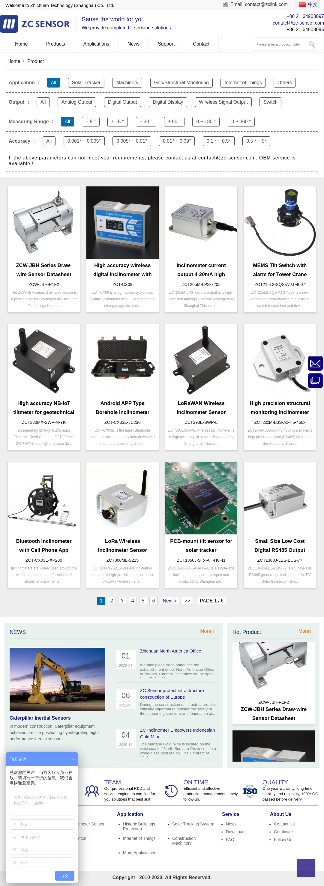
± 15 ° (117, 121)
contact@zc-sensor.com (298, 22)
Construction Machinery (184, 841)
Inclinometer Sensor (86, 824)
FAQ (230, 839)
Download (235, 831)
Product (35, 61)
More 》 (208, 631)
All (53, 82)
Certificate (283, 831)
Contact (201, 43)
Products (55, 43)
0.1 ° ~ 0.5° (219, 141)
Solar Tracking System (193, 824)
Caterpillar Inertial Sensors (40, 718)
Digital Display (168, 102)
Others (285, 82)
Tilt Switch (76, 838)
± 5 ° (91, 121)
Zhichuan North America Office (170, 650)
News (134, 43)
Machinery (127, 82)
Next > (170, 600)
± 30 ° (146, 121)
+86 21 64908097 (305, 16)
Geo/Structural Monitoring (181, 82)
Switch (270, 102)
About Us (280, 814)
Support (166, 43)
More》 (306, 631)
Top (306, 868)
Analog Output (77, 102)
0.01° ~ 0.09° (177, 141)
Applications (96, 43)
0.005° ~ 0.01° (131, 141)
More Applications (139, 852)
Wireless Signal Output (223, 102)
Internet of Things (243, 82)
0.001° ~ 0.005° (84, 141)
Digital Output (122, 102)
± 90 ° (174, 121)
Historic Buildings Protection (139, 826)
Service (230, 814)
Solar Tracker (86, 82)
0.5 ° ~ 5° (256, 141)
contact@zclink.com (266, 4)
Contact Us (284, 824)
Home (21, 43)
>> (187, 600)
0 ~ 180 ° (206, 121)
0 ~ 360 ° (241, 121)
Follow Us (283, 839)
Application (130, 814)
